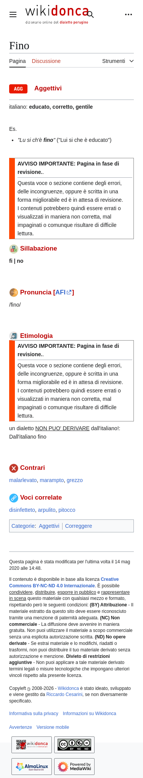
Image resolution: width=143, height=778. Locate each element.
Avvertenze (20, 727)
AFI (60, 292)
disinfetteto (22, 510)
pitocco (66, 510)
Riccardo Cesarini (64, 694)
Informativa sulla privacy (33, 713)
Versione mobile (53, 727)
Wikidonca (68, 688)
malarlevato (23, 480)
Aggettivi (49, 526)
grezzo (75, 480)
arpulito (47, 510)
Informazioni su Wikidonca (89, 713)
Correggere (78, 526)
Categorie (23, 526)
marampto (52, 480)
